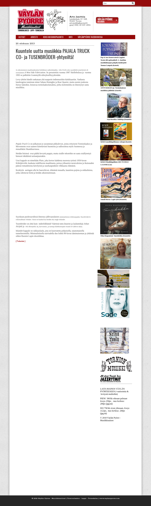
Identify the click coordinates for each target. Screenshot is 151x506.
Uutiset (21, 37)
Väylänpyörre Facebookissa (90, 37)
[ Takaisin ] (20, 241)
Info (70, 37)
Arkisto (34, 37)
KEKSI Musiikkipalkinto (53, 37)
